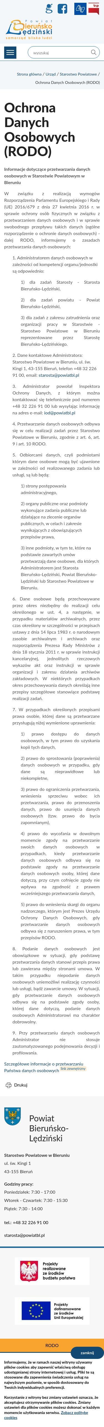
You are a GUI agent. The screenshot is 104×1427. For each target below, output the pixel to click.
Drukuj (20, 1084)
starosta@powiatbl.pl (59, 375)
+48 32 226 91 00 (30, 1222)
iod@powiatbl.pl (59, 412)
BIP (94, 9)
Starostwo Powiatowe (78, 74)
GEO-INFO (49, 9)
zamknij (87, 1352)
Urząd (51, 74)
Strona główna (29, 74)
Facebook (63, 9)
